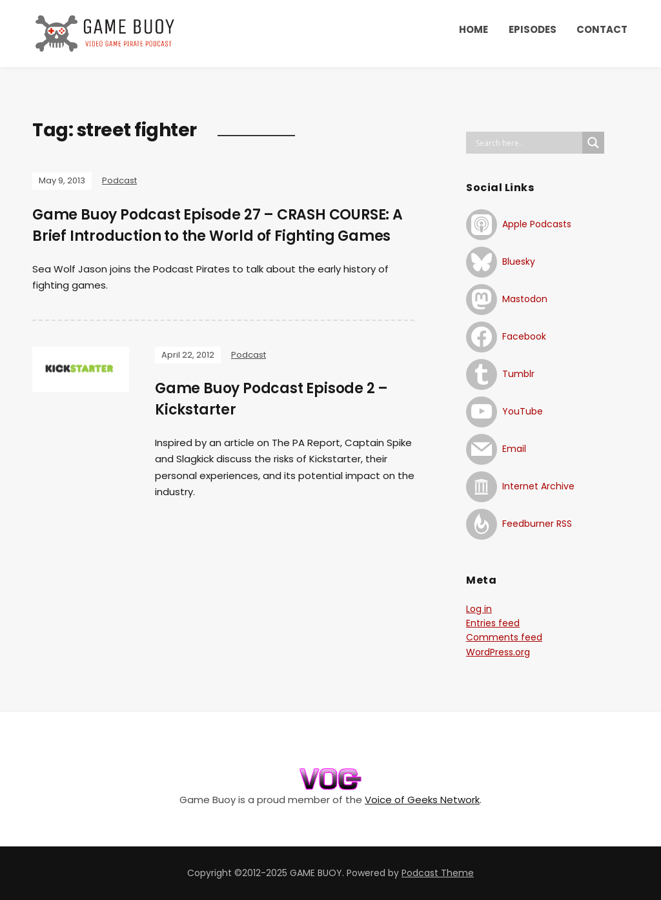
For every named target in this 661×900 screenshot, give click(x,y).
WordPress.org (498, 652)
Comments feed (504, 637)
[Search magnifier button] (593, 143)
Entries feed (493, 623)
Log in (479, 608)
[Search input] (527, 143)
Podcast (119, 180)
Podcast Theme (438, 872)
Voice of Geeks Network (422, 799)
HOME (473, 29)
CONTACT (601, 29)
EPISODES (532, 29)
